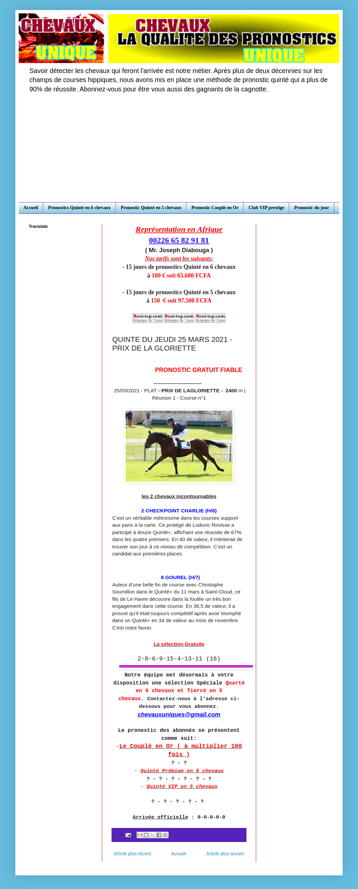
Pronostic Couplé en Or (214, 207)
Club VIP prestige (266, 207)
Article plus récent (132, 853)
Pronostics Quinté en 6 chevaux (79, 207)
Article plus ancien (225, 853)
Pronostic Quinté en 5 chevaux (151, 207)
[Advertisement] (179, 152)
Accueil (30, 207)
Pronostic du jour (311, 207)
